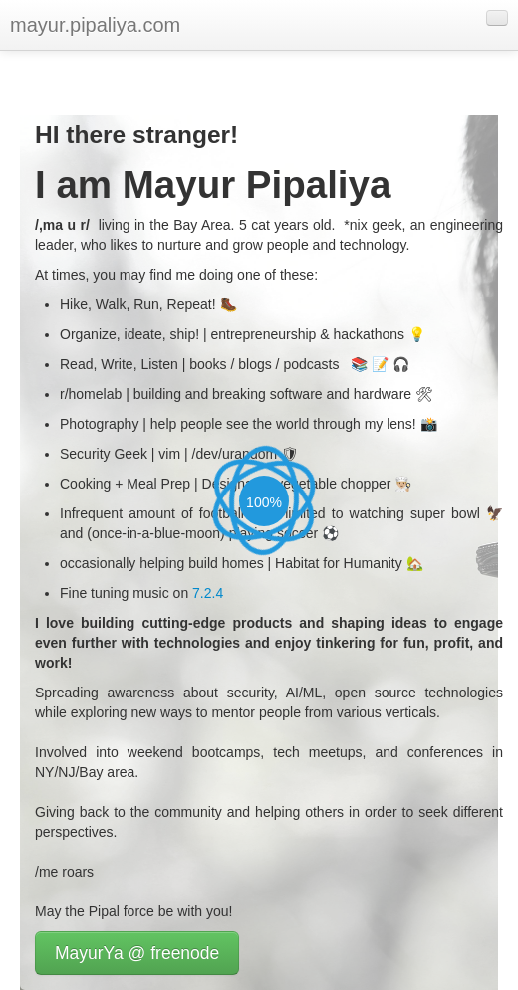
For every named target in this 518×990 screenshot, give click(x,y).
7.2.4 (207, 593)
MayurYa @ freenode (137, 953)
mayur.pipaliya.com (95, 25)
